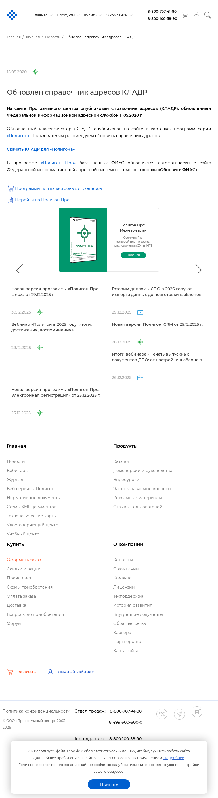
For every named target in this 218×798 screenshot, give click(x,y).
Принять (109, 784)
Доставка (16, 605)
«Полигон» (18, 135)
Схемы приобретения (30, 587)
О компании (118, 15)
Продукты (67, 15)
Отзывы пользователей (137, 506)
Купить (92, 15)
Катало (121, 461)
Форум (14, 623)
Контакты (123, 559)
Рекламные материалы (137, 497)
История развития (132, 605)
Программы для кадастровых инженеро (58, 188)
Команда (122, 578)
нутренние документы (138, 614)
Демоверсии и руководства (142, 470)
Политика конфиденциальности (36, 711)
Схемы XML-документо (31, 506)
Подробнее (174, 758)
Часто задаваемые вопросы (142, 488)
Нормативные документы (34, 497)
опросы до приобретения (35, 614)
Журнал (15, 479)
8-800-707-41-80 (162, 11)
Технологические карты (32, 515)
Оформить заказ (24, 559)
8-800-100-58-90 (162, 18)
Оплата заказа (21, 596)
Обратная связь (129, 623)
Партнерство (127, 641)
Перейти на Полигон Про (42, 199)
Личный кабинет (70, 672)
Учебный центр (23, 534)
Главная (42, 15)
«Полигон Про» (58, 162)
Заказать (21, 672)
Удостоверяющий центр (32, 525)
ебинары (17, 470)
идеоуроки (126, 479)
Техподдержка (128, 596)
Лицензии (124, 587)
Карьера (122, 632)
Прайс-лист (19, 578)
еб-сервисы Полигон (30, 488)
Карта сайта (125, 650)
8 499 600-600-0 (125, 722)
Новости (16, 461)
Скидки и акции (24, 569)
